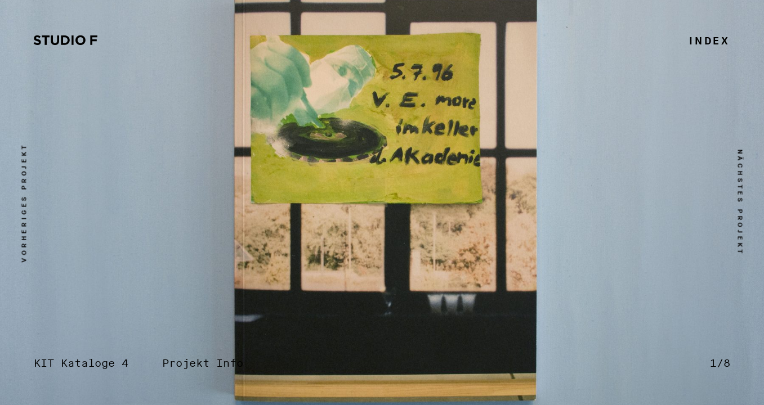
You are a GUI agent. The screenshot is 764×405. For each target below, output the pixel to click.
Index (709, 41)
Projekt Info (202, 363)
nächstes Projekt (740, 202)
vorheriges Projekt (24, 202)
